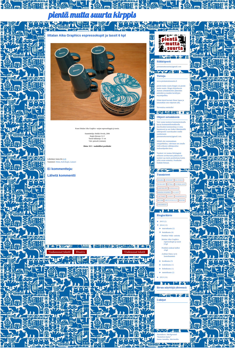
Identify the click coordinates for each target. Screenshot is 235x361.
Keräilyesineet (164, 192)
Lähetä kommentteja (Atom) (99, 260)
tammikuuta (167, 272)
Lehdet (170, 196)
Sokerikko (162, 204)
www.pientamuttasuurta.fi (167, 81)
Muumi (160, 200)
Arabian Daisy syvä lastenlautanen (169, 255)
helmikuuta (166, 268)
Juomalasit (180, 184)
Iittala (58, 162)
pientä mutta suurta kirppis (90, 15)
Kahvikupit (65, 162)
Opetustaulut (171, 200)
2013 (162, 277)
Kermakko (174, 188)
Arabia (160, 180)
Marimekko (180, 196)
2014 (162, 225)
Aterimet (169, 180)
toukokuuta (166, 265)
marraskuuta (167, 228)
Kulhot (176, 192)
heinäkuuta (166, 232)
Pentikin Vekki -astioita (171, 235)
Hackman (179, 180)
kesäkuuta (166, 261)
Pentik (182, 200)
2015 (162, 221)
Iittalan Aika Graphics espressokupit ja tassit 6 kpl (171, 241)
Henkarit (161, 184)
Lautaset (73, 162)
